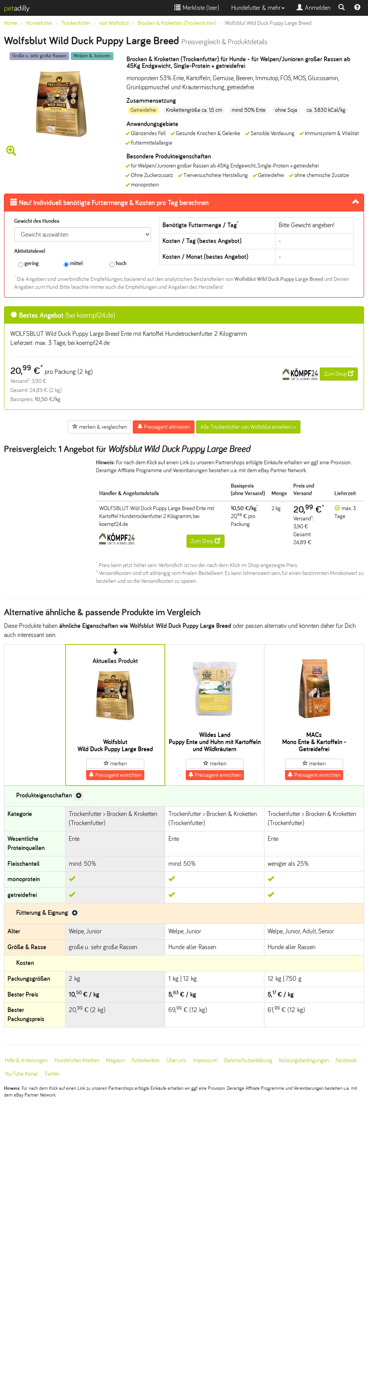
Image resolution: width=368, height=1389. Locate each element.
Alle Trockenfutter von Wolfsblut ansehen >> (248, 427)
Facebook (346, 1060)
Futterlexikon (146, 1060)
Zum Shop (338, 374)
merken (115, 763)
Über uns (176, 1060)
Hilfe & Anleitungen (26, 1060)
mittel (73, 263)
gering (28, 263)
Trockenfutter (76, 23)
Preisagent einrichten (115, 775)
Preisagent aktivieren (163, 427)
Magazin (115, 1060)
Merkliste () (196, 7)
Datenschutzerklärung (248, 1060)
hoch (117, 263)
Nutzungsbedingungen (304, 1060)
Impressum (205, 1060)
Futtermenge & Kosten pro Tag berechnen (109, 203)
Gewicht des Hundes (36, 221)
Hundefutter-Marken (77, 1060)
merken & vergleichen (99, 427)
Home (10, 23)
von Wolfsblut (114, 23)
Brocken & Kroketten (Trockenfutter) (177, 23)
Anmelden (313, 7)
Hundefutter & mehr (258, 7)
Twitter (51, 1074)
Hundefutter (39, 23)
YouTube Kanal (21, 1074)
